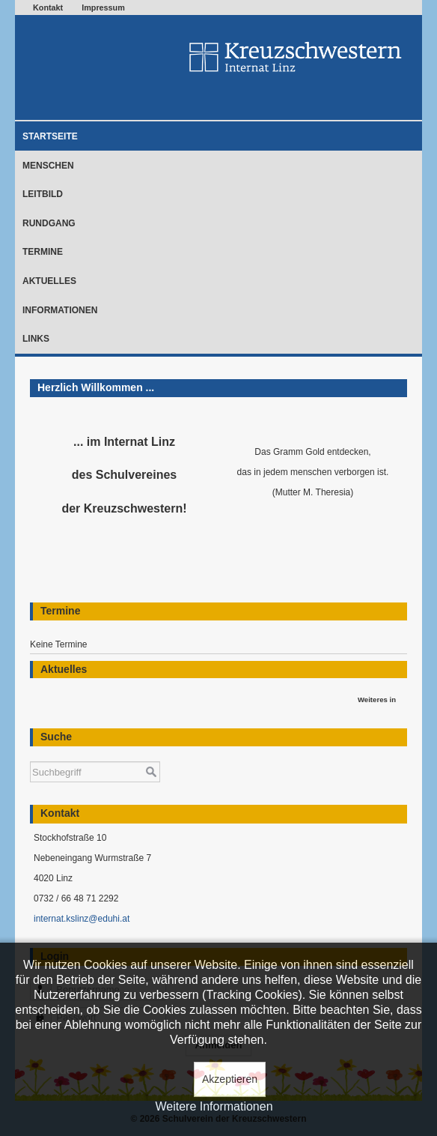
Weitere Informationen (213, 1106)
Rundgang (49, 223)
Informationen (59, 310)
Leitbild (42, 194)
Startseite (50, 136)
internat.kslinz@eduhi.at (81, 918)
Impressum (103, 7)
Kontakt (48, 7)
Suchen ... (30, 754)
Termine (42, 252)
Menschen (48, 165)
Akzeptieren (229, 1079)
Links (35, 338)
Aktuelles (49, 281)
